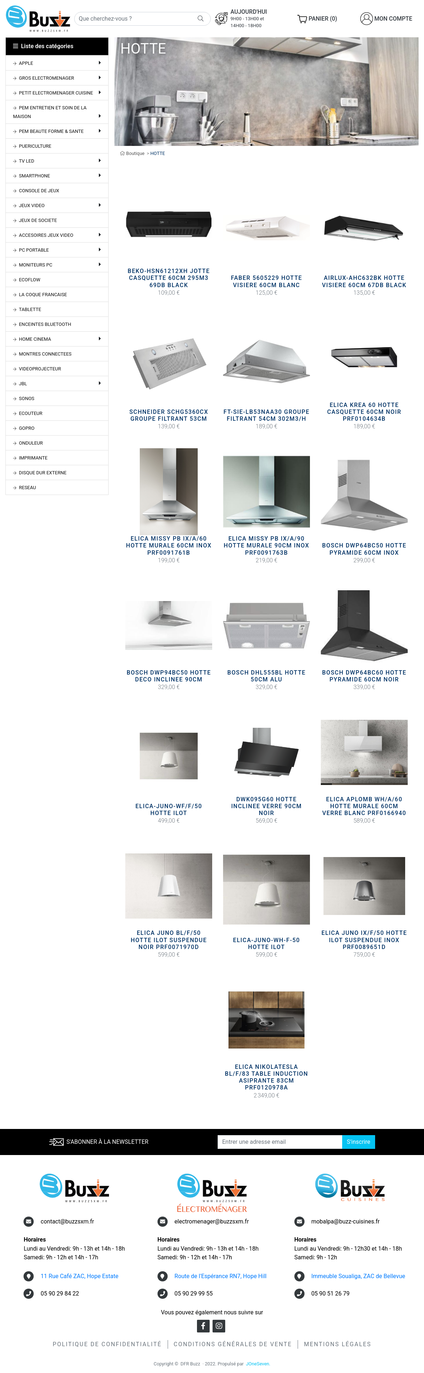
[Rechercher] (142, 19)
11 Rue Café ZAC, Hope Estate (79, 1276)
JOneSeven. (258, 1363)
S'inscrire (358, 1141)
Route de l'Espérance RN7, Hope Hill (220, 1276)
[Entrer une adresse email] (280, 1142)
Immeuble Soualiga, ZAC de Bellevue (358, 1276)
